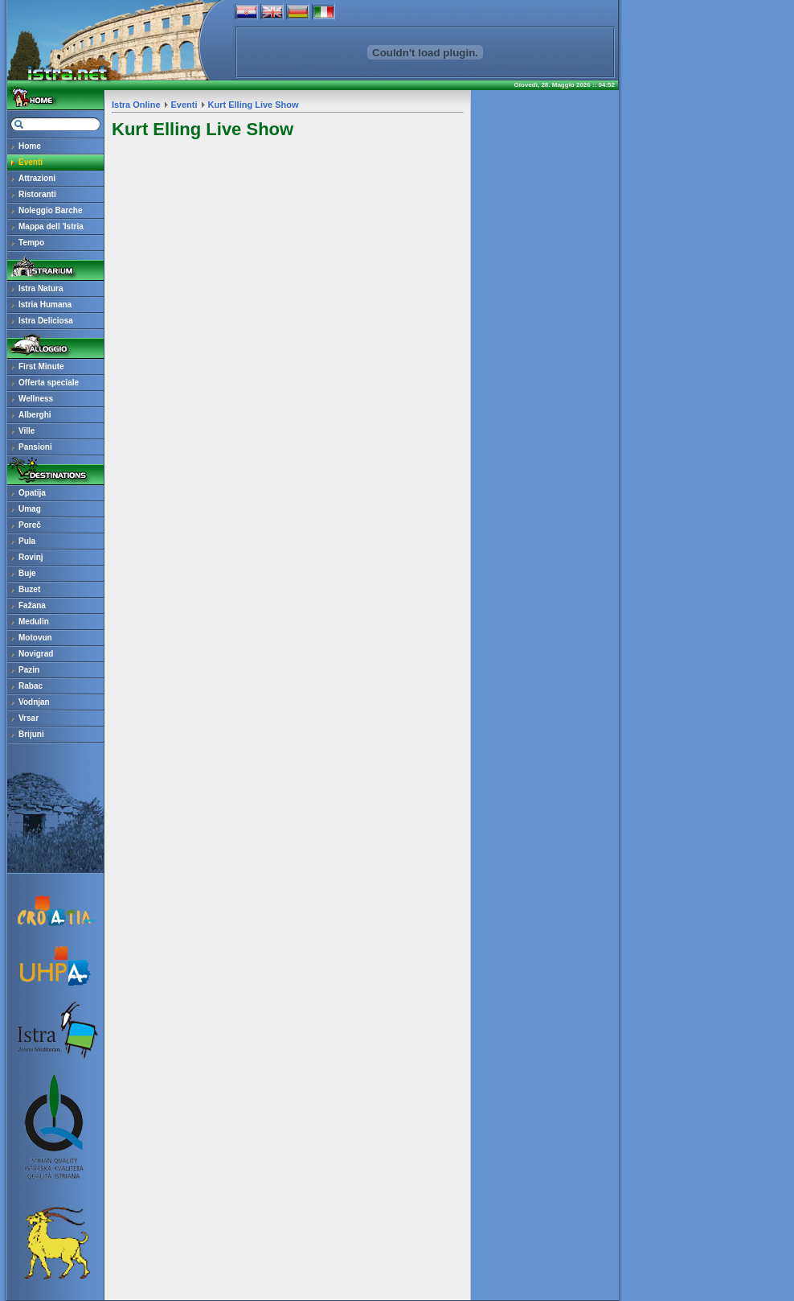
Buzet (29, 589)
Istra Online (136, 104)
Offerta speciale (48, 382)
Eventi (30, 162)
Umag (29, 508)
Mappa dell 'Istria (51, 226)
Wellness (35, 398)
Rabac (30, 685)
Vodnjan (34, 702)
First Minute (41, 366)
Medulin (33, 621)
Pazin (28, 669)
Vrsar (28, 718)
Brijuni (31, 734)
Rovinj (30, 557)
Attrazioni (36, 178)
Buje (27, 573)
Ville (26, 430)
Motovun (35, 637)
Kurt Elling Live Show (253, 104)
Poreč (29, 525)
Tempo (31, 242)
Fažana (32, 605)
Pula (26, 541)
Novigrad (35, 653)
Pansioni (35, 447)
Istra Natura (40, 288)
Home (29, 146)
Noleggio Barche (50, 210)
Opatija (32, 492)
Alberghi (34, 414)
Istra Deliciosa (45, 320)
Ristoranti (37, 194)
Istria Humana (45, 304)
